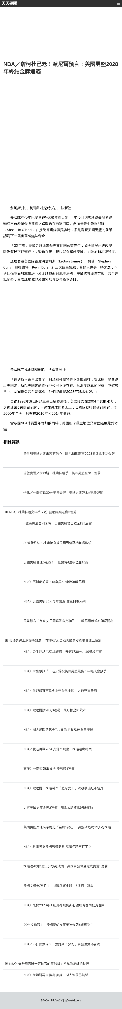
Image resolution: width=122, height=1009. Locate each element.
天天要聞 (9, 3)
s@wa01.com (73, 1000)
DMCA (45, 1000)
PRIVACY (57, 1000)
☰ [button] (118, 3)
